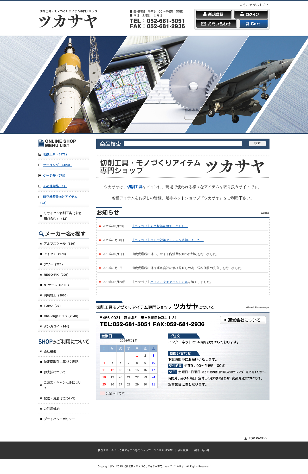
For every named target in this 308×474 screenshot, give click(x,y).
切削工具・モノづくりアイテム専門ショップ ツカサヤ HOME (135, 450)
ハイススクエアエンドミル (169, 282)
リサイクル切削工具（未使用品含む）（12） (62, 215)
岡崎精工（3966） (56, 295)
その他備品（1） (55, 186)
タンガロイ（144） (57, 326)
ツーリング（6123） (57, 165)
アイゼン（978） (56, 254)
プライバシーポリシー (59, 419)
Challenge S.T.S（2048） (62, 316)
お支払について (55, 372)
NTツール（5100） (57, 285)
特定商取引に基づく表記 (61, 362)
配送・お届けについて (59, 398)
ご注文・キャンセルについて (62, 385)
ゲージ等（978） (55, 175)
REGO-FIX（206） (57, 274)
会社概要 (50, 351)
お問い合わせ (201, 450)
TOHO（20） (53, 305)
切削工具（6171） (56, 154)
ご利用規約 (51, 408)
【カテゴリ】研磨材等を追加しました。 (160, 226)
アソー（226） (54, 264)
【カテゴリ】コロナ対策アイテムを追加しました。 (168, 240)
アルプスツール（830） (60, 243)
